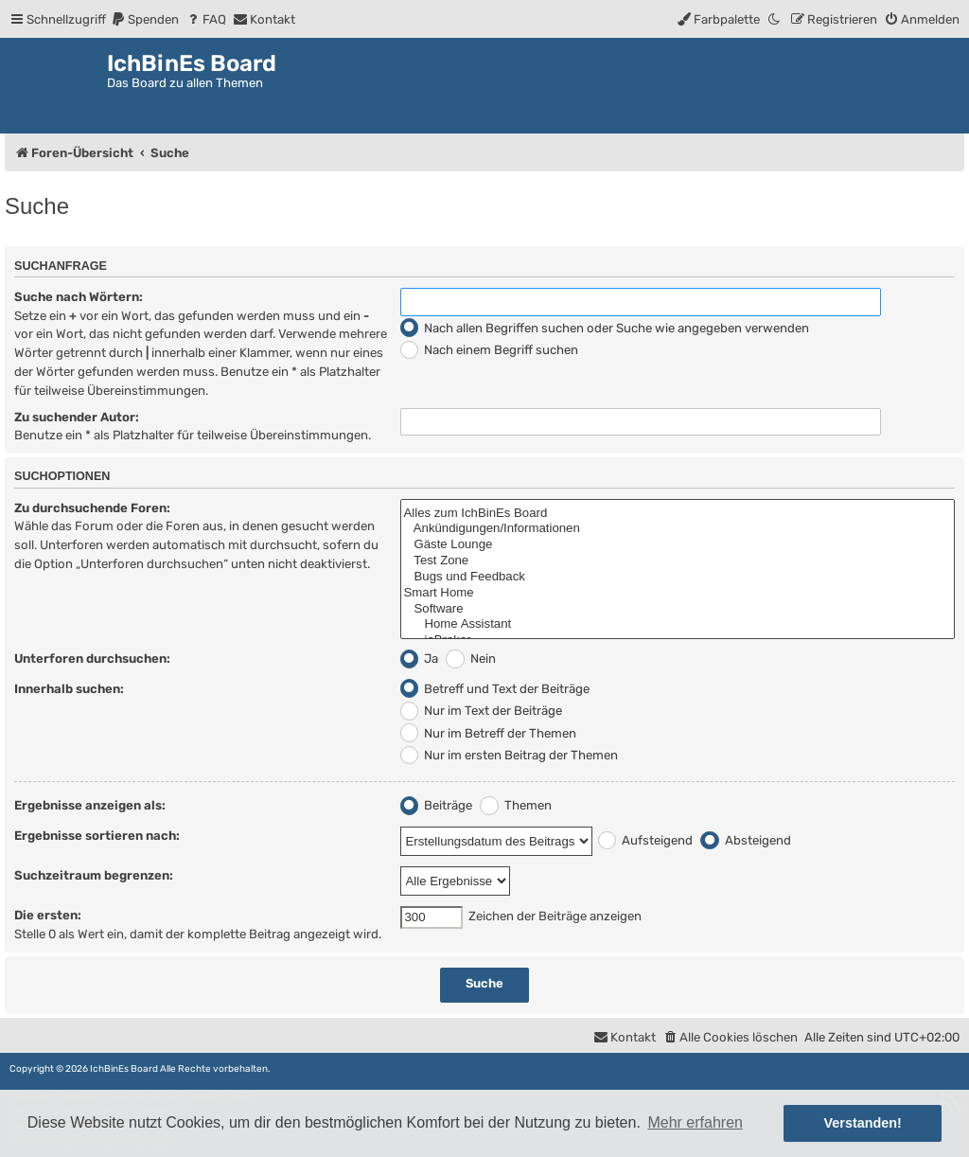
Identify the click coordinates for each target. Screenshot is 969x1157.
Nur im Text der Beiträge (481, 710)
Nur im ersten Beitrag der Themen (509, 755)
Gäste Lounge (677, 545)
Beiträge (436, 805)
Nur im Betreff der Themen (488, 733)
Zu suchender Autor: (76, 417)
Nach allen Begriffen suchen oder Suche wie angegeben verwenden (605, 328)
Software (677, 609)
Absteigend (745, 840)
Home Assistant (677, 624)
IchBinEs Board (124, 1069)
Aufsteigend (646, 840)
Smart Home (677, 593)
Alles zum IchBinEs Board (677, 514)
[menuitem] (145, 19)
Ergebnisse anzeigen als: (90, 805)
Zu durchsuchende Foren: (92, 508)
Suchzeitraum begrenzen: (93, 875)
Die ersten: (47, 915)
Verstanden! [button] (863, 1122)
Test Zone (677, 561)
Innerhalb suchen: (69, 689)
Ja (419, 658)
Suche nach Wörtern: (78, 297)
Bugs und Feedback (677, 577)
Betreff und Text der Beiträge (495, 689)
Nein (471, 658)
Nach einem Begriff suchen (489, 350)
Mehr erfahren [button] (695, 1122)
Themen (516, 805)
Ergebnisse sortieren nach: (97, 835)
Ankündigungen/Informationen (677, 529)
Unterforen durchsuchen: (92, 658)
